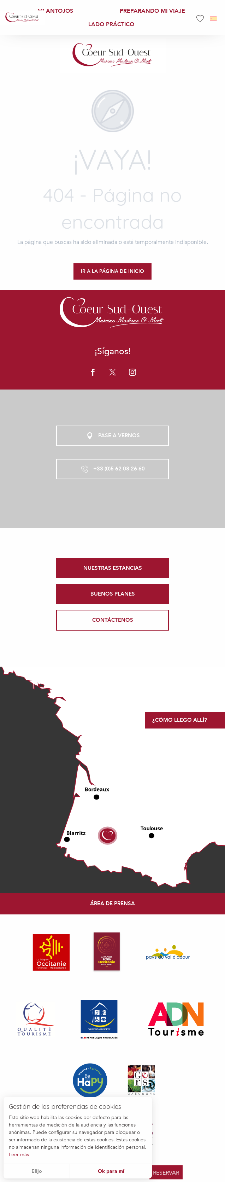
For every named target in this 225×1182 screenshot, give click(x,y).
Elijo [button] (36, 1171)
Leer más (19, 1154)
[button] (213, 18)
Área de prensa (112, 903)
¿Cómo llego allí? (179, 720)
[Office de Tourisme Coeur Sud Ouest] (113, 55)
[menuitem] (22, 17)
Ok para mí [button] (111, 1171)
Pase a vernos (112, 436)
